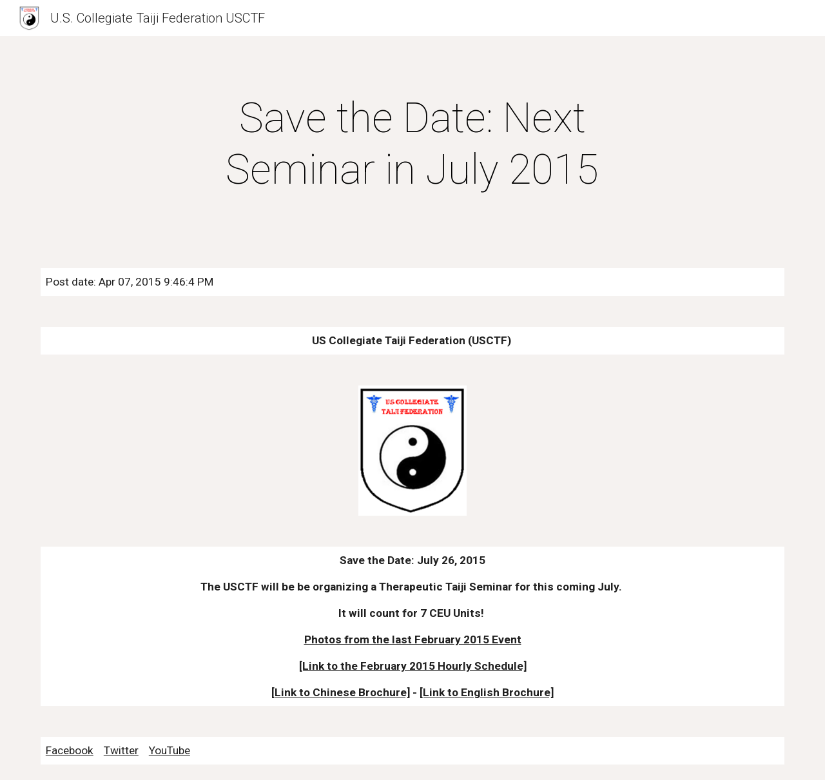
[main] (412, 144)
